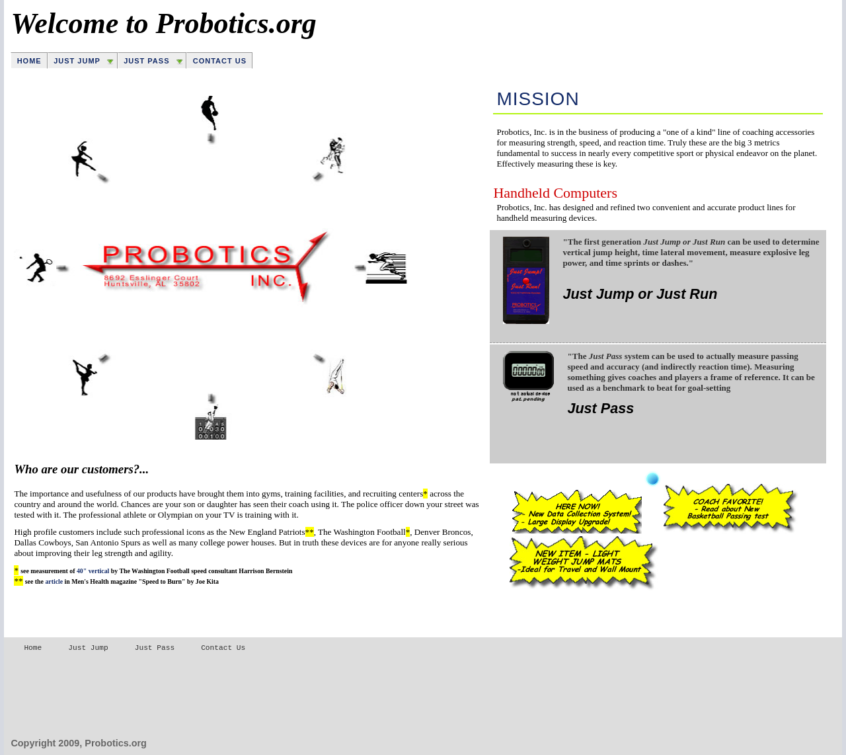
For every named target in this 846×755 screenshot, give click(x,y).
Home (29, 61)
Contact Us (220, 61)
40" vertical (93, 571)
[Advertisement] (251, 695)
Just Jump (77, 61)
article (54, 581)
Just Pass (146, 61)
